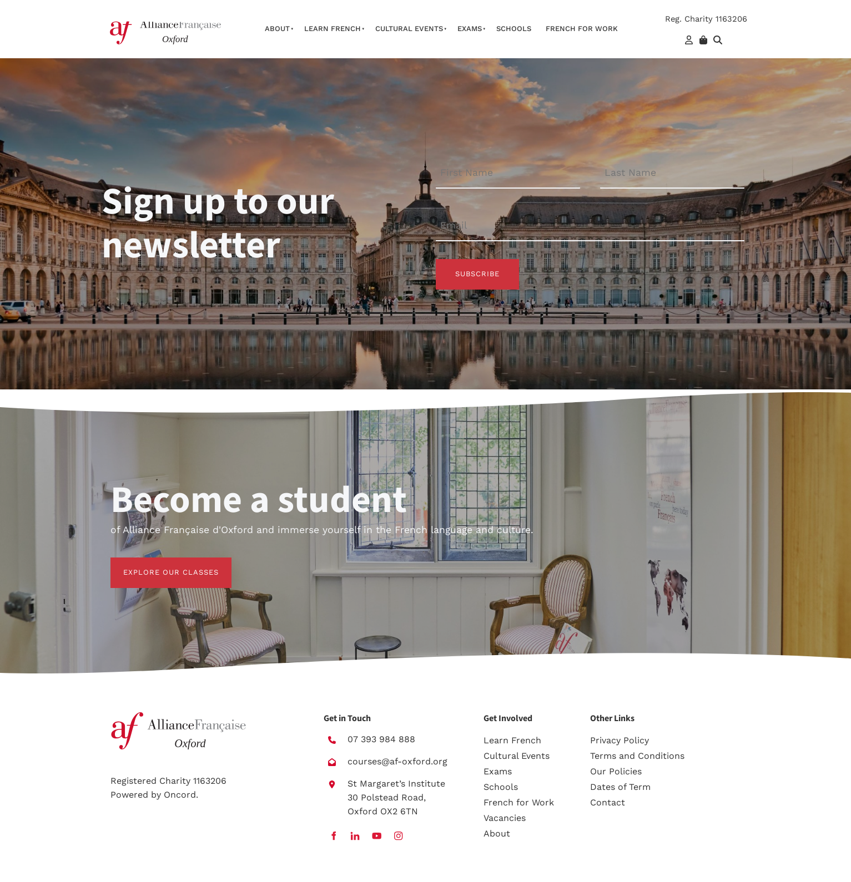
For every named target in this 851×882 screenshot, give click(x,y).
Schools (513, 28)
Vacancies (505, 818)
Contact (607, 802)
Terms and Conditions (637, 756)
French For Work (582, 28)
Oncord (180, 794)
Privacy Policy (619, 740)
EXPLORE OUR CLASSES (158, 564)
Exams (469, 28)
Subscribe (477, 274)
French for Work (519, 802)
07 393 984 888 (381, 739)
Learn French (332, 28)
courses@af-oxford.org (397, 761)
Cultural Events (409, 28)
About (277, 28)
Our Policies (616, 771)
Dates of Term (620, 787)
